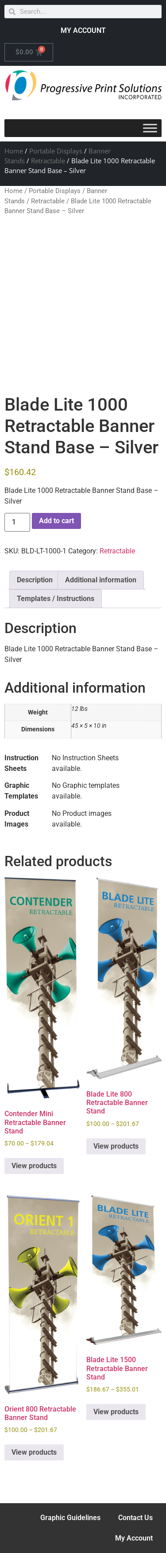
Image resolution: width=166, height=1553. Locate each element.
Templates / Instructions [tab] (55, 598)
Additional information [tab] (100, 580)
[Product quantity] (17, 522)
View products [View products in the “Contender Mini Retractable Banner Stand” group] (34, 1166)
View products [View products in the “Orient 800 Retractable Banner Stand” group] (34, 1452)
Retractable (48, 160)
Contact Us (135, 1517)
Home (13, 150)
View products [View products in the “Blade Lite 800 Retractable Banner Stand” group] (116, 1146)
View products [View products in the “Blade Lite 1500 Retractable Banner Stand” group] (116, 1412)
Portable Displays (55, 150)
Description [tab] (35, 580)
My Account (134, 1538)
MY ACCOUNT (83, 30)
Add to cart (56, 520)
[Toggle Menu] (150, 128)
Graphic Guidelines (70, 1517)
